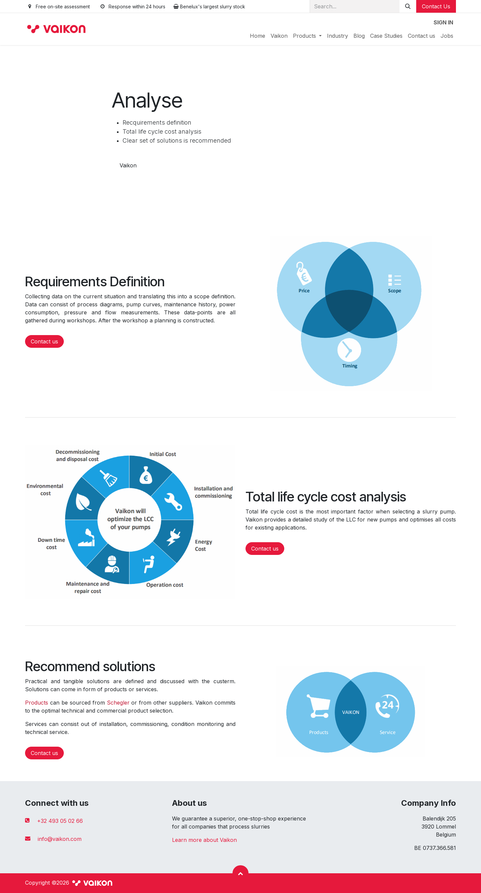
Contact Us (436, 6)
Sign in (443, 22)
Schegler (118, 702)
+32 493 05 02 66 (60, 820)
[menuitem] (257, 35)
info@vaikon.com (60, 839)
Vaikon (128, 165)
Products (36, 702)
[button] (240, 873)
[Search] (407, 6)
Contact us (44, 341)
